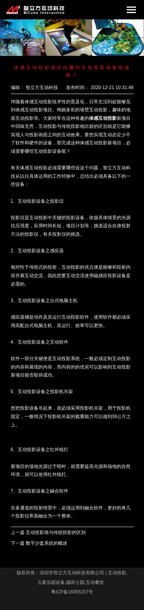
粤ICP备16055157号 (72, 592)
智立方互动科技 (42, 87)
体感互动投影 (103, 118)
